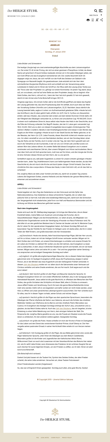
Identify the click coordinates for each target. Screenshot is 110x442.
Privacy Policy (67, 437)
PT (67, 29)
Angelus (26, 16)
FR (55, 29)
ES (51, 29)
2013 (33, 16)
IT (63, 29)
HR (60, 29)
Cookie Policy (55, 437)
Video (55, 56)
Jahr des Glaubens (31, 264)
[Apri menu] (100, 11)
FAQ (37, 437)
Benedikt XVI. (14, 16)
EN (47, 29)
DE (42, 29)
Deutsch (94, 15)
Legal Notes (45, 437)
